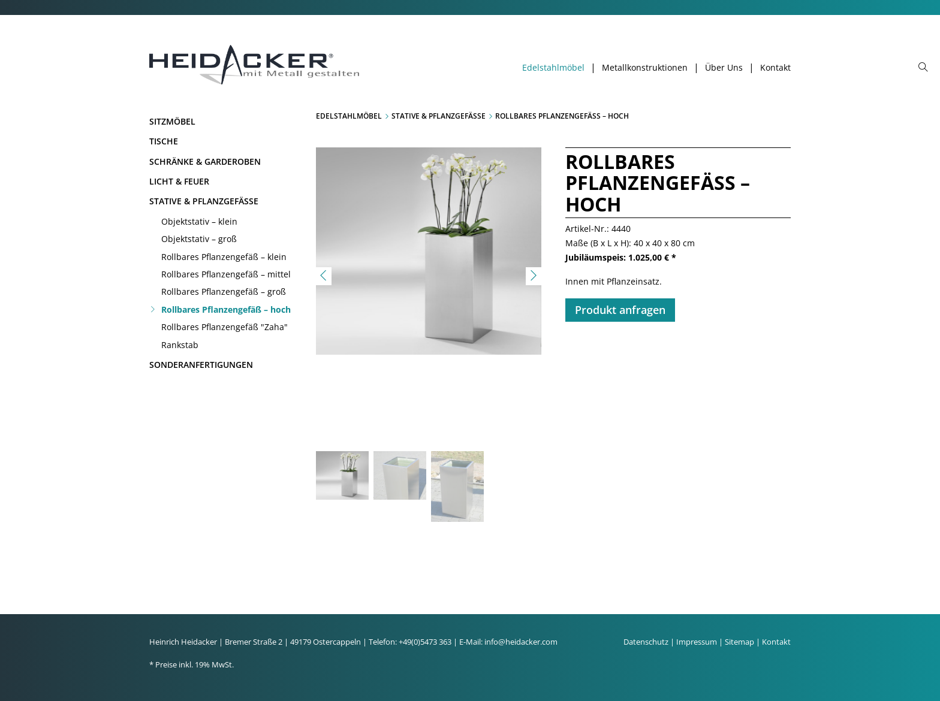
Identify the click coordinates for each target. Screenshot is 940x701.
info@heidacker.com (521, 641)
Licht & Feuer (179, 181)
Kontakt (775, 68)
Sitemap (739, 641)
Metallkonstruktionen (645, 68)
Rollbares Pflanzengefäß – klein (224, 256)
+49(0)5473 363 (425, 641)
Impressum (696, 641)
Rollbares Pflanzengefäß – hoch (226, 309)
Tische (163, 141)
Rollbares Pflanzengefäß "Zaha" (224, 327)
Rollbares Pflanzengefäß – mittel (226, 274)
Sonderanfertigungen (201, 364)
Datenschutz (645, 641)
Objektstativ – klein (199, 221)
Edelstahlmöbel (553, 68)
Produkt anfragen (620, 310)
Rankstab (179, 344)
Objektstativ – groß (199, 238)
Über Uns (724, 68)
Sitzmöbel (172, 121)
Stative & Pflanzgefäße (203, 201)
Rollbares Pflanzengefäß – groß (223, 291)
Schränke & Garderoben (205, 161)
